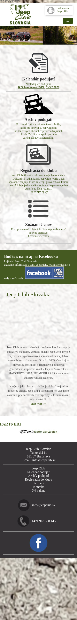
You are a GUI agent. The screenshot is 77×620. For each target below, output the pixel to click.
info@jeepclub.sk (43, 505)
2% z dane (38, 490)
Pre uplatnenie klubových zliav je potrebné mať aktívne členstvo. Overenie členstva (38, 218)
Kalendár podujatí (38, 472)
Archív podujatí (38, 475)
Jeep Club (38, 468)
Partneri (38, 483)
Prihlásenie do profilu (63, 10)
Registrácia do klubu (38, 479)
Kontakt (38, 487)
